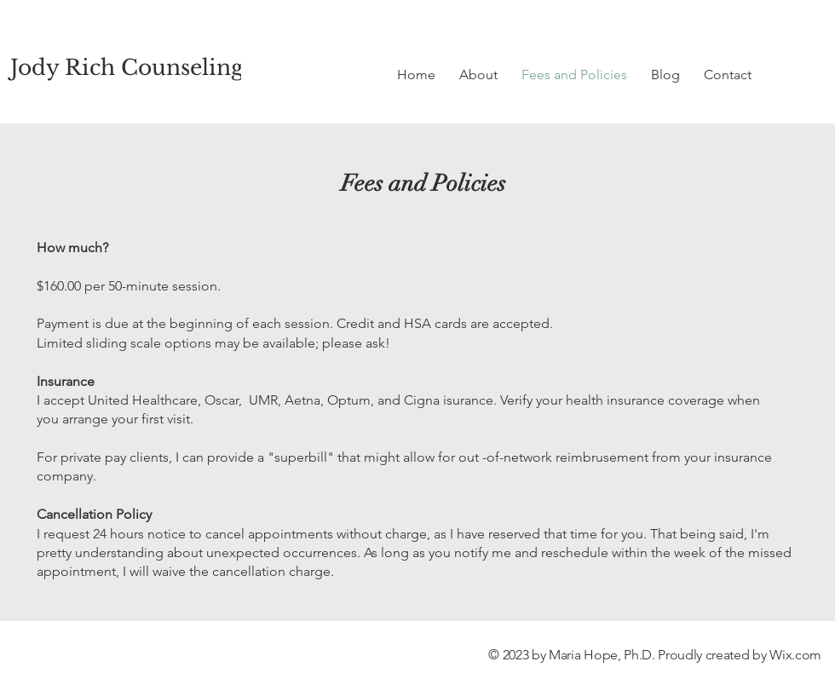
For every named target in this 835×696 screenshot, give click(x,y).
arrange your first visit (126, 419)
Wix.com (795, 655)
